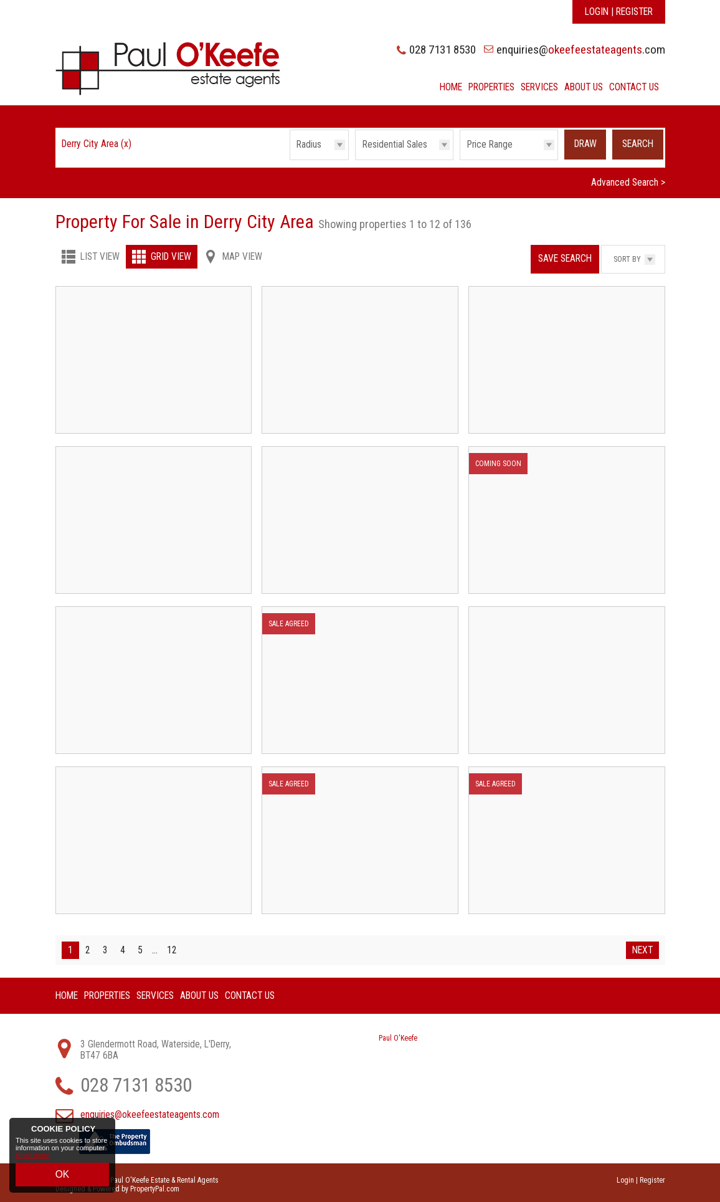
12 (172, 946)
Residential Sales (394, 144)
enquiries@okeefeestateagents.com (149, 1111)
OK (62, 1177)
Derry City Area (96, 144)
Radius (308, 144)
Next (642, 946)
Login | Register (619, 11)
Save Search (565, 254)
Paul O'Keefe (398, 1034)
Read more (32, 1162)
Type (355, 159)
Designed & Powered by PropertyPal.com (117, 1185)
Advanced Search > (628, 179)
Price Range (490, 144)
